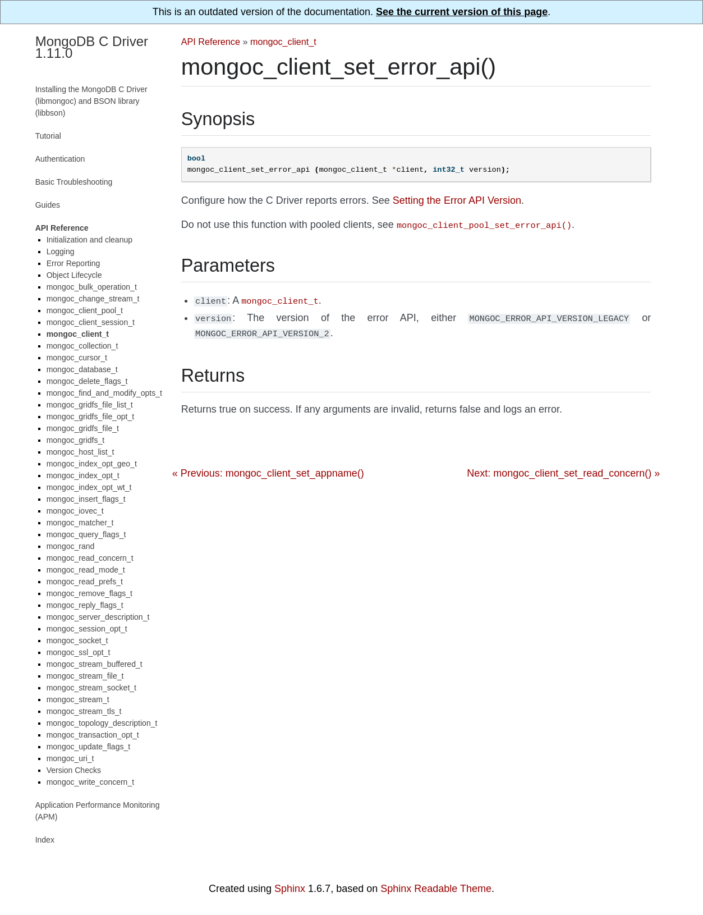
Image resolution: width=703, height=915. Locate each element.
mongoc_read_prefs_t (85, 581)
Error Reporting (73, 263)
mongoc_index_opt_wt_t (89, 487)
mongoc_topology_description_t (102, 723)
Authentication (60, 158)
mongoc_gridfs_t (76, 440)
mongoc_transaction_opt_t (93, 734)
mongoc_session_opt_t (87, 628)
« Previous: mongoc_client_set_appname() (268, 468)
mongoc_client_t (283, 41)
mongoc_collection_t (82, 345)
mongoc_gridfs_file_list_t (90, 404)
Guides (47, 204)
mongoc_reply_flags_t (85, 605)
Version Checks (74, 770)
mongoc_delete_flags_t (87, 381)
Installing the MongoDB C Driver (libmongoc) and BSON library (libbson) (91, 101)
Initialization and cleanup (89, 239)
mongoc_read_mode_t (86, 569)
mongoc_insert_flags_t (86, 499)
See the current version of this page (462, 11)
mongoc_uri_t (70, 758)
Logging (61, 251)
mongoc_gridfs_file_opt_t (90, 416)
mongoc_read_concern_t (90, 557)
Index (44, 839)
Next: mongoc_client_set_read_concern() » (563, 468)
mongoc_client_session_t (91, 322)
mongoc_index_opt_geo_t (92, 463)
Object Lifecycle (74, 275)
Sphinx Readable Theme (435, 888)
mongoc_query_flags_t (86, 534)
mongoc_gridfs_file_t (83, 428)
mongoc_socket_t (77, 640)
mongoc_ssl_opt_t (79, 652)
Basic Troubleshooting (74, 181)
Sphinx (289, 888)
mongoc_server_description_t (98, 616)
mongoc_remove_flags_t (89, 593)
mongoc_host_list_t (80, 451)
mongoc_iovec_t (75, 510)
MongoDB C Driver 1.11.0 (91, 47)
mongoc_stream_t (78, 699)
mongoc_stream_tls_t (84, 711)
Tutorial (48, 135)
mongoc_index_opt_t (83, 475)
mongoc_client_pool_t (85, 310)
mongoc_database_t (82, 369)
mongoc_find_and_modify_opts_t (104, 392)
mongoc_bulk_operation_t (92, 286)
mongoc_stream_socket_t (91, 687)
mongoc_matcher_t (80, 522)
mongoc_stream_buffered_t (95, 664)
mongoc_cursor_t (77, 357)
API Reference (210, 41)
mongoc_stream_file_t (85, 675)
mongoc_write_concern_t (90, 781)
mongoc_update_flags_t (88, 746)
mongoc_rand (71, 546)
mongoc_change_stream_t (93, 298)
